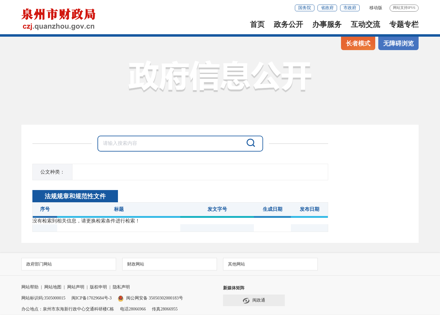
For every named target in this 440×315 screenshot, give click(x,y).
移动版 (375, 7)
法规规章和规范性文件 (75, 196)
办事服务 (327, 24)
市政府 (349, 7)
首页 (257, 24)
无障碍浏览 (398, 43)
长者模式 (358, 43)
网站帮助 (29, 287)
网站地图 (52, 287)
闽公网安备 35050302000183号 (150, 298)
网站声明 (75, 287)
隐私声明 (121, 287)
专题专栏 (404, 24)
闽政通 (254, 301)
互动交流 (365, 24)
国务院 (304, 7)
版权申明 (98, 287)
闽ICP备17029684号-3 (92, 298)
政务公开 (288, 24)
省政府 (327, 7)
